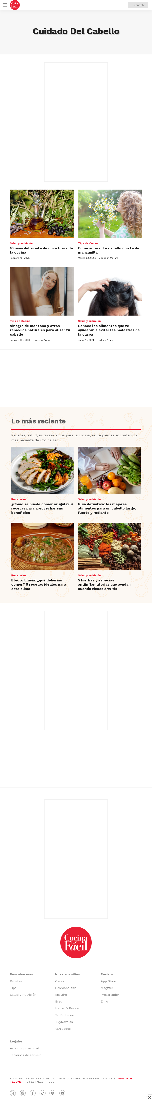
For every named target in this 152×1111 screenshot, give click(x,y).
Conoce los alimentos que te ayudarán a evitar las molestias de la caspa (109, 330)
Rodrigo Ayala (42, 340)
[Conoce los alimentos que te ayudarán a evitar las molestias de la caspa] (110, 291)
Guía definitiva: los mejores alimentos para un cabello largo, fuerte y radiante (107, 508)
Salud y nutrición (21, 243)
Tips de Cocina (88, 243)
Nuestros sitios (67, 974)
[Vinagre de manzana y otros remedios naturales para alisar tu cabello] (42, 291)
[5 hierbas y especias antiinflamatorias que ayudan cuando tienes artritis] (109, 546)
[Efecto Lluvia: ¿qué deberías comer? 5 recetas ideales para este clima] (42, 546)
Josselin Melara (108, 258)
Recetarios (19, 499)
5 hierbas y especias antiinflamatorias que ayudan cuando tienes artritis (104, 584)
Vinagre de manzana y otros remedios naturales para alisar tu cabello (40, 330)
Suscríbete (138, 5)
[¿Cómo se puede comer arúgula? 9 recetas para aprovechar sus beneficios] (42, 470)
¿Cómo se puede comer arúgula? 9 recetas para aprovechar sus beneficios (42, 508)
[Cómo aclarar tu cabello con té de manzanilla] (110, 214)
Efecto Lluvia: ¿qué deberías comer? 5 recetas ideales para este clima (38, 584)
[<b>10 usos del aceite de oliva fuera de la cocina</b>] (42, 214)
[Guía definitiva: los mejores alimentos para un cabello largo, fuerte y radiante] (109, 470)
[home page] (15, 5)
